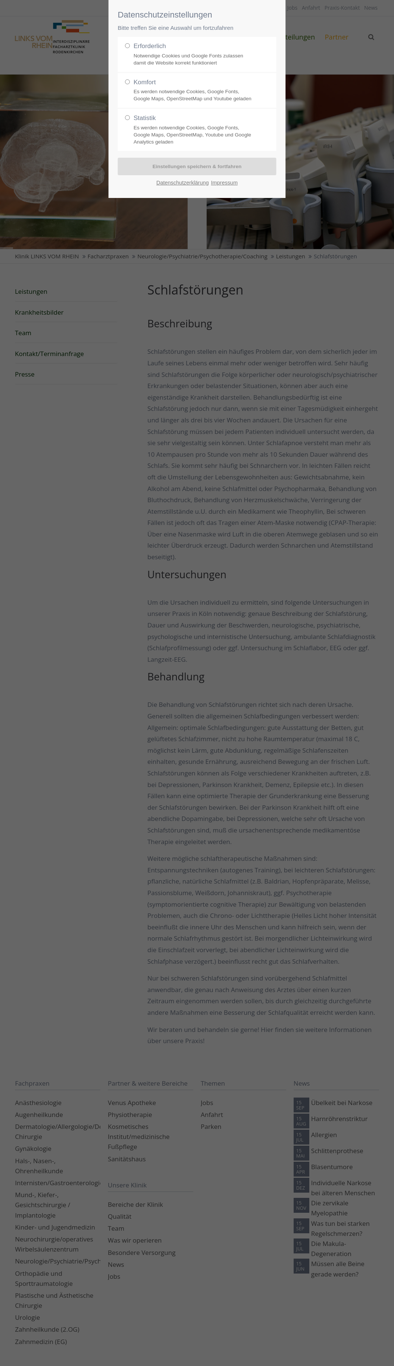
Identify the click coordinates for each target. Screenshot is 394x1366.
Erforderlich (194, 54)
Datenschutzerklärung (182, 183)
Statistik (194, 129)
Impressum (224, 183)
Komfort (194, 91)
